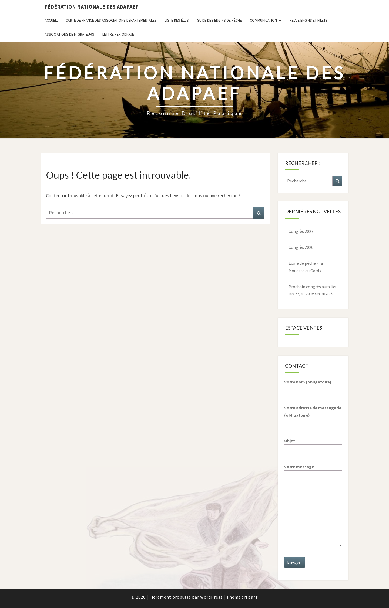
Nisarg (251, 597)
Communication (263, 20)
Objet (313, 445)
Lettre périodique (118, 34)
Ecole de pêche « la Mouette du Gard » (306, 266)
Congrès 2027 (301, 231)
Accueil (51, 20)
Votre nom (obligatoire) (313, 386)
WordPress (211, 597)
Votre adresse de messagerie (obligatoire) (313, 416)
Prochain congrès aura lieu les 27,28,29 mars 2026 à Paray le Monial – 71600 (313, 291)
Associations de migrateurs (69, 34)
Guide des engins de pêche (219, 20)
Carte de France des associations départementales (111, 20)
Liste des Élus (177, 20)
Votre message (313, 506)
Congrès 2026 (301, 247)
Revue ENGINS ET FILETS (308, 20)
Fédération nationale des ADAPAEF (91, 6)
